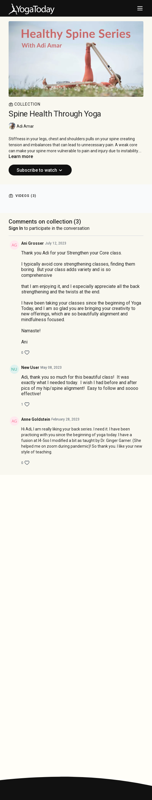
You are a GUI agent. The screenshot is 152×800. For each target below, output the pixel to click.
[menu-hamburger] (140, 8)
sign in (16, 228)
